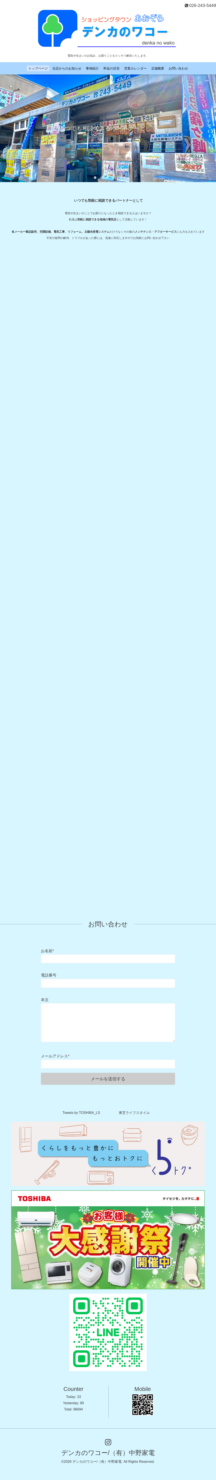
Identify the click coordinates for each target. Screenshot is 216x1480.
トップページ (38, 68)
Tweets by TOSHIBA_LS (81, 1113)
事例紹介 (92, 68)
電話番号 (48, 975)
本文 (45, 1000)
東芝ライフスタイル (134, 1113)
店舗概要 (157, 68)
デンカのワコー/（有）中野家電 (108, 1452)
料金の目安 (111, 68)
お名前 (47, 951)
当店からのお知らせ (66, 68)
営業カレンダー (135, 68)
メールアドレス (55, 1056)
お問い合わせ (178, 68)
